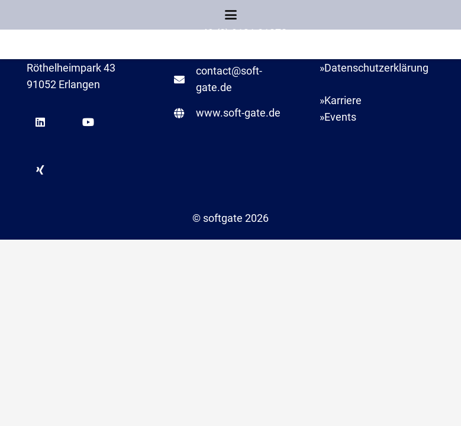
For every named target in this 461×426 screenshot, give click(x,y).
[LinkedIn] (40, 122)
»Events (338, 117)
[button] (230, 15)
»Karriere (341, 100)
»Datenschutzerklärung (374, 68)
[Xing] (40, 170)
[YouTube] (88, 122)
